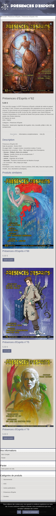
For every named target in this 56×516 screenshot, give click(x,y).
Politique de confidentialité (31, 512)
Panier (3, 458)
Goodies (6, 496)
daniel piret (13, 125)
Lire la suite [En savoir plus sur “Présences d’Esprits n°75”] (7, 351)
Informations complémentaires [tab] (28, 134)
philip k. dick (45, 125)
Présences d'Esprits (14, 16)
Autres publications (9, 488)
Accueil (4, 16)
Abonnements (7, 479)
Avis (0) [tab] (42, 134)
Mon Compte (5, 454)
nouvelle (37, 125)
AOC (4, 484)
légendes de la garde (24, 125)
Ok (19, 512)
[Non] (53, 509)
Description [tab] (13, 134)
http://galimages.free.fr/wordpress (33, 150)
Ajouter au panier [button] (8, 260)
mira (33, 125)
